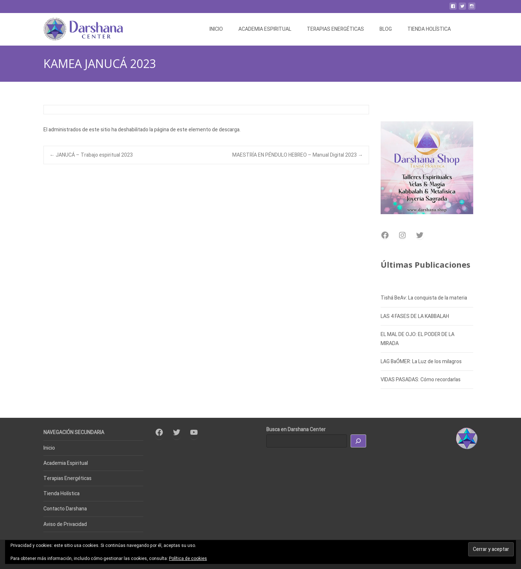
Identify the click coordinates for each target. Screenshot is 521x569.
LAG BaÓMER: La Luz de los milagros (421, 361)
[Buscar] (359, 441)
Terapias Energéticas (67, 478)
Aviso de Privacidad (65, 524)
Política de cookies (188, 558)
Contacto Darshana (65, 509)
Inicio (49, 448)
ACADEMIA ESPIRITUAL (264, 29)
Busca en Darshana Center (296, 429)
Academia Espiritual (65, 463)
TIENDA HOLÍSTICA (429, 29)
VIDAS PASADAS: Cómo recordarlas (421, 379)
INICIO (216, 29)
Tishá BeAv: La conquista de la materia (424, 298)
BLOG (386, 29)
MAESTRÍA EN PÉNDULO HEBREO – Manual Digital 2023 (297, 155)
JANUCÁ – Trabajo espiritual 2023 (91, 155)
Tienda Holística (61, 493)
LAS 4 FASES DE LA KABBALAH (415, 316)
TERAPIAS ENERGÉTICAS (335, 29)
